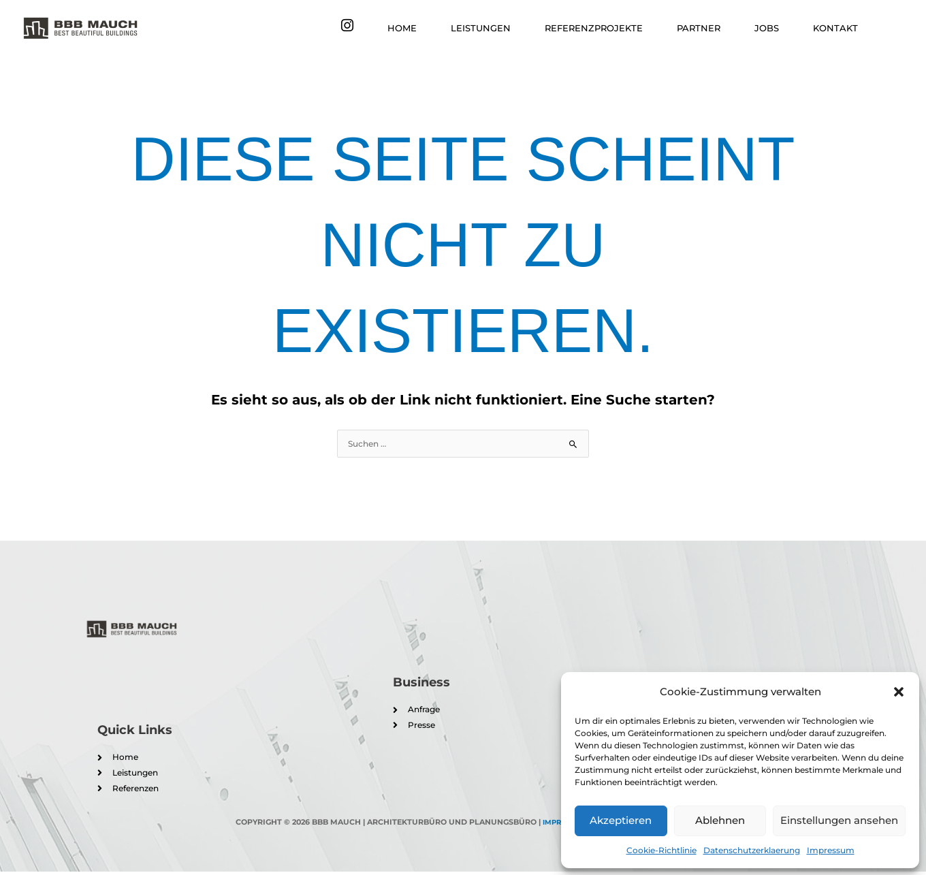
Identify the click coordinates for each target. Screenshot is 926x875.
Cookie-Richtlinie (661, 850)
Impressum (831, 850)
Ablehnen (720, 820)
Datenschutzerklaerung (751, 850)
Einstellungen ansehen (839, 820)
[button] (899, 692)
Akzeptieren (621, 820)
